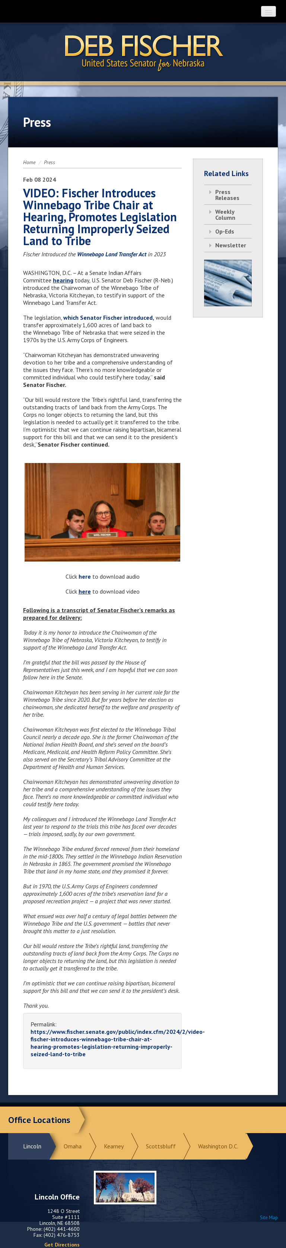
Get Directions (62, 1245)
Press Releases (227, 194)
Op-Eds (224, 231)
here (85, 576)
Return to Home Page (143, 52)
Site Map (269, 1217)
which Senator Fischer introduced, (108, 317)
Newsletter (230, 245)
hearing (63, 280)
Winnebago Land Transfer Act (111, 254)
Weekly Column (225, 214)
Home (29, 162)
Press (49, 162)
